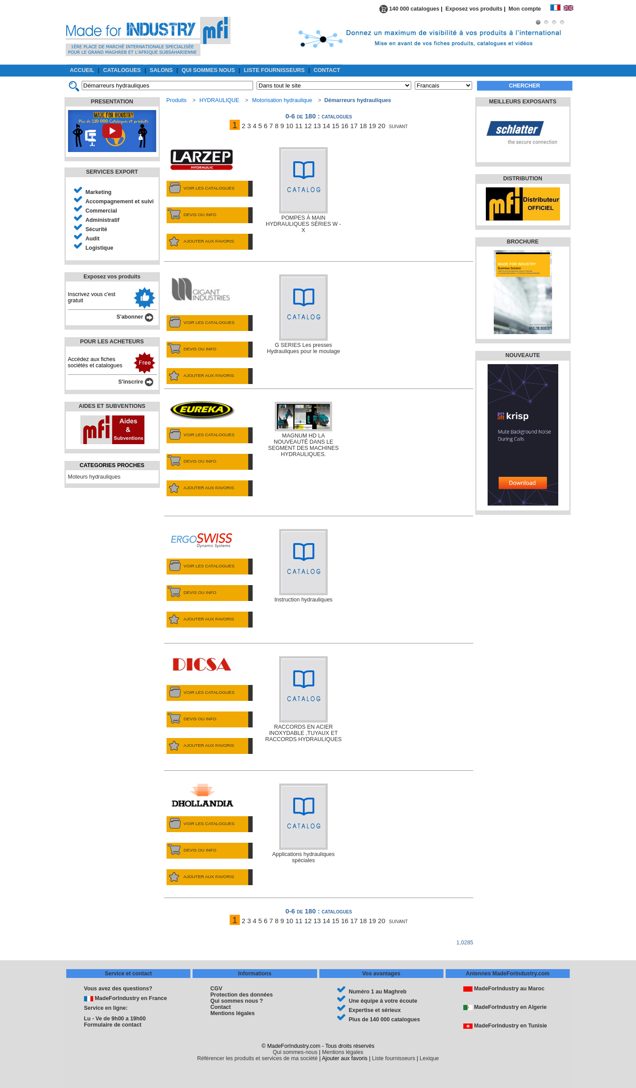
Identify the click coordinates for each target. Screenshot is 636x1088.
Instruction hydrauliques (303, 566)
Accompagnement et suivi (120, 201)
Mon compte (529, 9)
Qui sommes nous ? (236, 1001)
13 (317, 125)
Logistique (100, 248)
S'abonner (135, 317)
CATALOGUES (122, 70)
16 (344, 125)
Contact (220, 1007)
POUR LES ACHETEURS (112, 342)
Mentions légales (232, 1013)
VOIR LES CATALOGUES (201, 188)
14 (326, 125)
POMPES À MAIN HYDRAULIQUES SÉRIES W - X (303, 190)
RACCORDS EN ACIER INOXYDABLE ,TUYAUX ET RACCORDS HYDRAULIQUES (303, 699)
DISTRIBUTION (522, 178)
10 (289, 125)
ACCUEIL (82, 70)
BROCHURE (522, 242)
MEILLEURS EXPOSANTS (522, 102)
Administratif (103, 220)
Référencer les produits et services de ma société (257, 1058)
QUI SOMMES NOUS (208, 70)
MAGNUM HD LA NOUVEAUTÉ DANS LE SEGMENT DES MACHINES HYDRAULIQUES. (303, 429)
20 (382, 125)
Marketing (99, 192)
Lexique (429, 1058)
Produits (177, 100)
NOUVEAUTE (522, 355)
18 (363, 125)
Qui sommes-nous (295, 1052)
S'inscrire (135, 382)
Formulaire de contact (112, 1025)
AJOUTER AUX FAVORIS (200, 241)
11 (299, 125)
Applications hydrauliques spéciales (303, 824)
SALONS (161, 70)
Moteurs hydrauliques (94, 477)
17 (354, 125)
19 (372, 125)
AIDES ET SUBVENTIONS (112, 406)
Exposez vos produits (474, 9)
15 (335, 125)
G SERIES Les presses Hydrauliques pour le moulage (303, 314)
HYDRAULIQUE (219, 100)
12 (308, 125)
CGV (216, 988)
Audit (93, 239)
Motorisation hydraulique (282, 100)
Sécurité (96, 229)
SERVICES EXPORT (112, 172)
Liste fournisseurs (393, 1058)
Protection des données (241, 995)
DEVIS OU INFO (191, 214)
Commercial (101, 211)
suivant (398, 125)
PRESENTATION (112, 102)
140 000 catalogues (409, 9)
